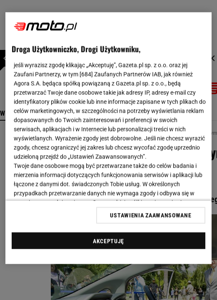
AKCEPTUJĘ (108, 241)
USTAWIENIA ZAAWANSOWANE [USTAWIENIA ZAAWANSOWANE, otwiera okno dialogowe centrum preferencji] (150, 215)
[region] (108, 138)
